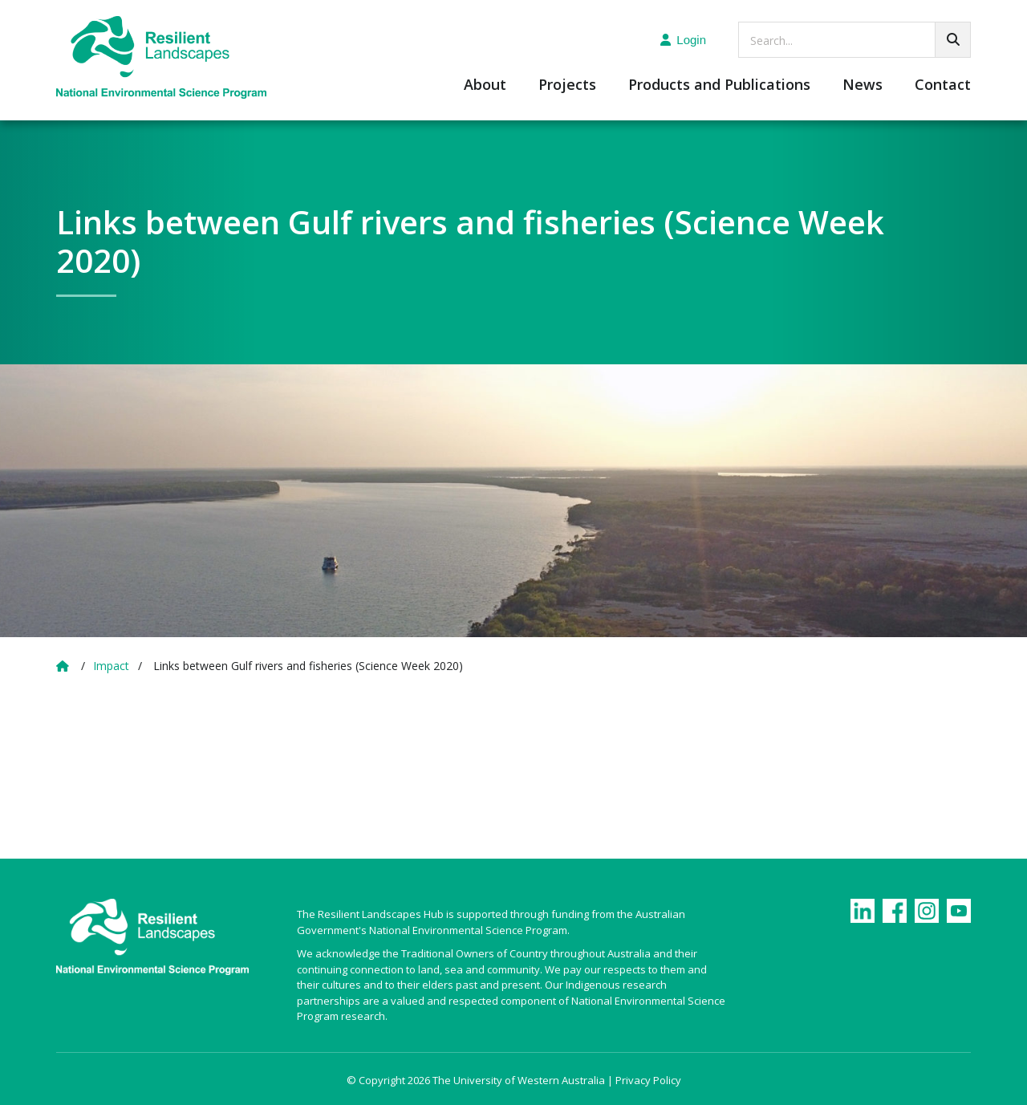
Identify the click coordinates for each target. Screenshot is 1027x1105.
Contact (943, 85)
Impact (111, 665)
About (485, 85)
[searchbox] (854, 40)
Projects (567, 85)
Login (683, 40)
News (862, 85)
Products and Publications (719, 85)
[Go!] (953, 40)
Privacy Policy (648, 1080)
